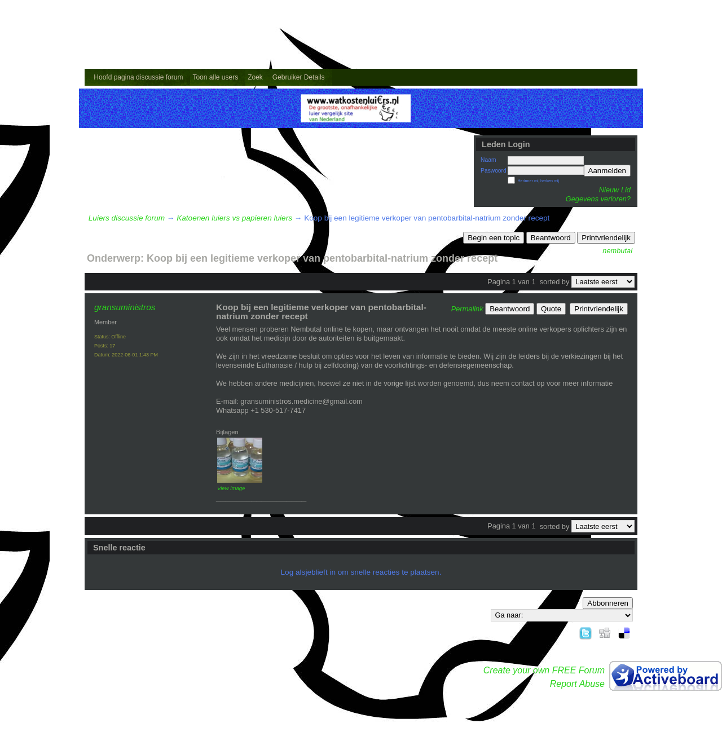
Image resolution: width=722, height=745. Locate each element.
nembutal (617, 250)
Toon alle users (215, 77)
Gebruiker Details (298, 77)
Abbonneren (607, 603)
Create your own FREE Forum (544, 670)
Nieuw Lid (615, 190)
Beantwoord (551, 237)
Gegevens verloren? (598, 199)
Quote (551, 309)
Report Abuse (577, 684)
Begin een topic (494, 237)
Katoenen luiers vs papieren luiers (234, 218)
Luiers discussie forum (127, 218)
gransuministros (124, 307)
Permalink (467, 309)
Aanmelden (607, 170)
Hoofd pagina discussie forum (138, 77)
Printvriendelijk (606, 237)
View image (231, 488)
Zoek (255, 77)
